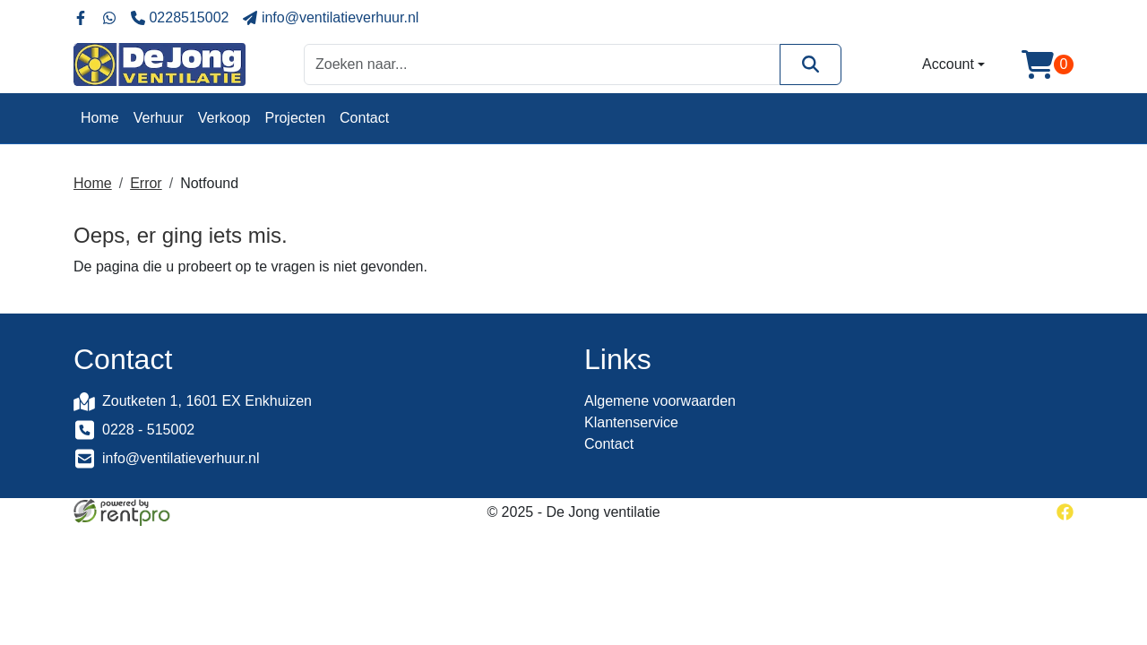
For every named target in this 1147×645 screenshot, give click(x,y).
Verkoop (224, 117)
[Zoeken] (810, 64)
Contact (364, 117)
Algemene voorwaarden (660, 400)
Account (948, 64)
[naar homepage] (159, 64)
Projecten (294, 117)
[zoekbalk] (542, 64)
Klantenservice (631, 422)
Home (100, 117)
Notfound (209, 183)
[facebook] (1065, 511)
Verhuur (159, 117)
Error (146, 183)
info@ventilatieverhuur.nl (180, 458)
